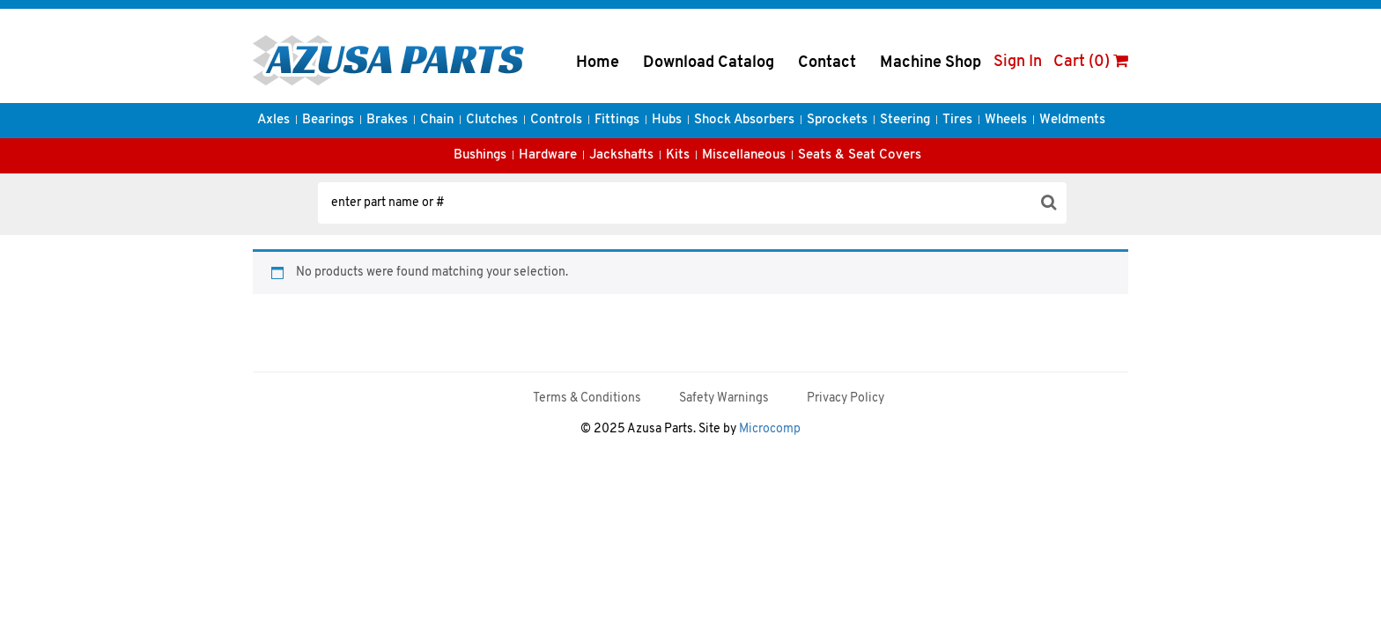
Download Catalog (708, 63)
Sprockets (837, 120)
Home (597, 63)
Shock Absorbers (744, 120)
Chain (437, 120)
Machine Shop (930, 63)
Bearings (328, 120)
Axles (273, 120)
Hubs (667, 120)
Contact (827, 63)
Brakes (387, 120)
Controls (556, 120)
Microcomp (770, 429)
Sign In (1017, 62)
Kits (678, 155)
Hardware (548, 155)
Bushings (480, 155)
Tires (957, 120)
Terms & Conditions (587, 398)
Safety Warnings (724, 398)
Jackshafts (621, 155)
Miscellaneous (744, 155)
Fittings (616, 120)
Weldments (1072, 120)
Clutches (492, 120)
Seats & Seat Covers (859, 155)
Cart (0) (1090, 62)
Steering (905, 120)
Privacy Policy (845, 398)
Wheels (1006, 120)
